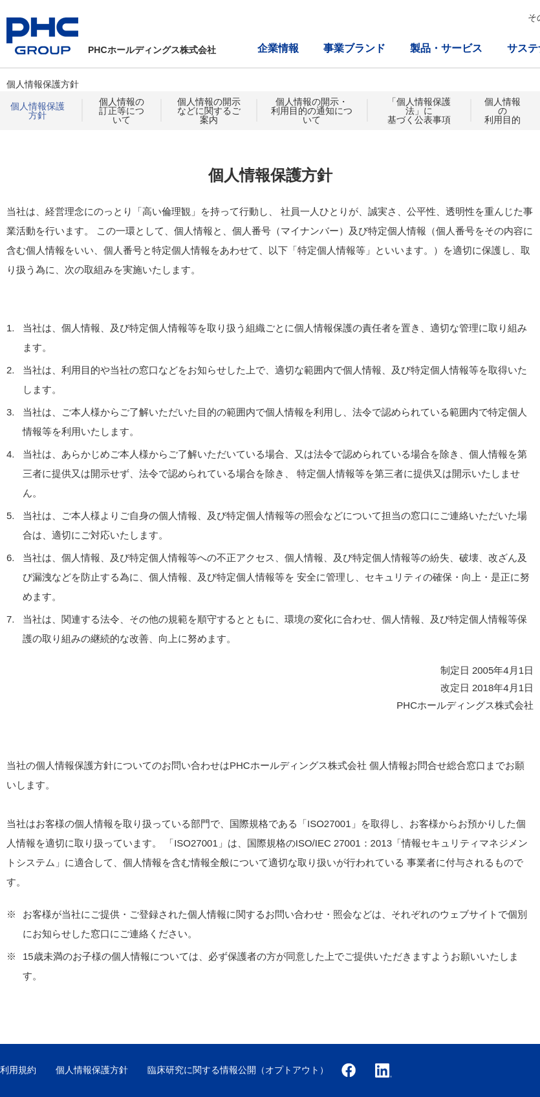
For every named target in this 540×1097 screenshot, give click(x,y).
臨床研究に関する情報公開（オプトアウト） (238, 1069)
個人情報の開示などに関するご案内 (209, 110)
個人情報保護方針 (37, 110)
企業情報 (278, 48)
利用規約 (18, 1069)
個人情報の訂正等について (121, 110)
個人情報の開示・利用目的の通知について (311, 110)
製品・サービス (446, 48)
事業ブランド (354, 48)
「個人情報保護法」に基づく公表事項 (419, 110)
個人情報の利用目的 (502, 110)
